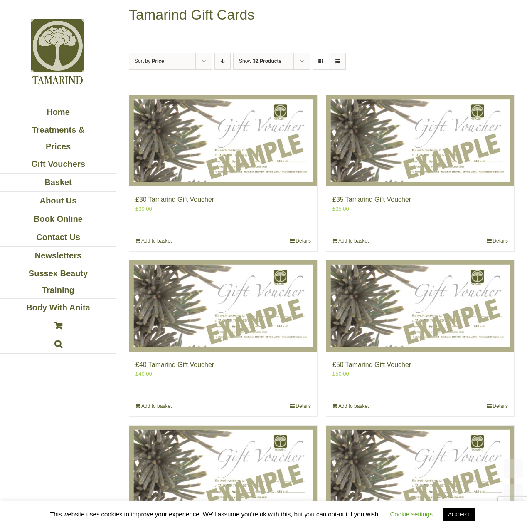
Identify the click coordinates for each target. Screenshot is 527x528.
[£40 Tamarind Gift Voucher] (223, 306)
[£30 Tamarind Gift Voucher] (223, 140)
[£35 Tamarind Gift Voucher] (420, 140)
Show (260, 61)
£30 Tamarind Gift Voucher (174, 199)
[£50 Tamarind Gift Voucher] (420, 306)
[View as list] (337, 61)
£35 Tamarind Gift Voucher (371, 199)
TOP (513, 468)
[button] (58, 344)
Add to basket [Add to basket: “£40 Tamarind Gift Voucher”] (156, 406)
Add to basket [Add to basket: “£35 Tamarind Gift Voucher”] (353, 241)
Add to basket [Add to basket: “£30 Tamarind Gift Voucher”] (156, 241)
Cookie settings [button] (411, 514)
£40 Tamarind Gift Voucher (174, 364)
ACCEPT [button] (459, 514)
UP (513, 493)
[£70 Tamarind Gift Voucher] (420, 471)
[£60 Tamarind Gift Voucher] (223, 471)
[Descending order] (222, 61)
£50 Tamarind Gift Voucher (371, 364)
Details (303, 241)
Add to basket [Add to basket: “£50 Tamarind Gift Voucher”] (353, 406)
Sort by (149, 61)
